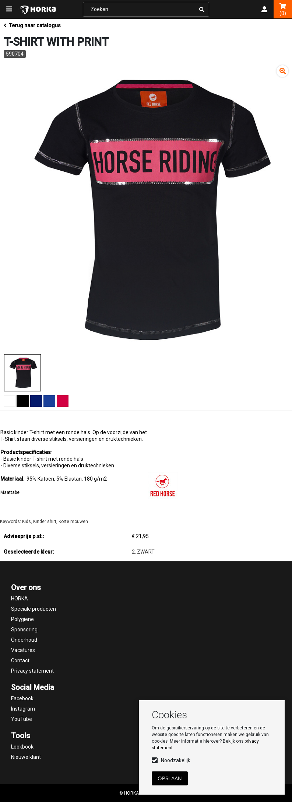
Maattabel (10, 492)
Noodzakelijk (175, 760)
